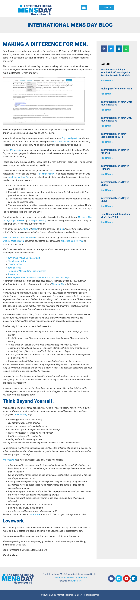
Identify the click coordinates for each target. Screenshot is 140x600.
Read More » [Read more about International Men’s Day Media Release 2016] (107, 142)
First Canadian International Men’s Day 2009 (116, 215)
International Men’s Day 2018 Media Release (116, 103)
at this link (35, 514)
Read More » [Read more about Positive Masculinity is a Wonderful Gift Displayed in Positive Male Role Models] (107, 80)
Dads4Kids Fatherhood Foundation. (70, 577)
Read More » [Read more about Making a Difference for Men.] (107, 93)
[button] (84, 7)
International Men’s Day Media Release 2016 (113, 135)
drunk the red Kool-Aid (18, 177)
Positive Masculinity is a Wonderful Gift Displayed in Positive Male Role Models (116, 72)
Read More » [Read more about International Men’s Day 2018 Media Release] (107, 109)
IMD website (15, 150)
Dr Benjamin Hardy (37, 220)
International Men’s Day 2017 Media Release (116, 119)
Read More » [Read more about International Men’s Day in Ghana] (107, 190)
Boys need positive (71, 138)
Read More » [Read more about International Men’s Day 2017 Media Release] (107, 126)
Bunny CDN (75, 580)
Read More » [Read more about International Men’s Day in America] (107, 158)
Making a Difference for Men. (116, 88)
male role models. (61, 141)
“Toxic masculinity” (46, 173)
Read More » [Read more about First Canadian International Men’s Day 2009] (107, 222)
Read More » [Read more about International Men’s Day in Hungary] (107, 174)
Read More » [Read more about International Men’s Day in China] (107, 206)
